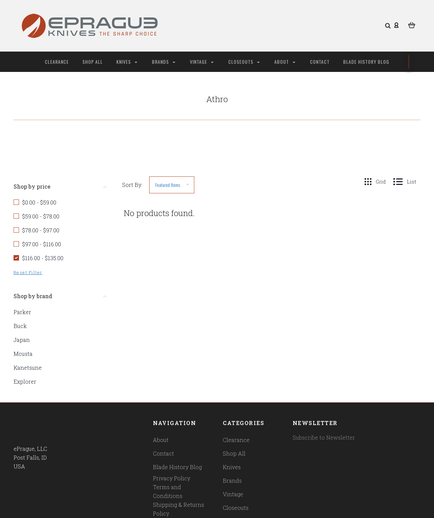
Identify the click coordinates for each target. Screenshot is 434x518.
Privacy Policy (171, 478)
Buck (20, 325)
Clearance (57, 61)
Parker (22, 311)
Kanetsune (28, 367)
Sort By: (132, 184)
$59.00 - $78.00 (40, 216)
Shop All (92, 61)
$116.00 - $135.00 (42, 258)
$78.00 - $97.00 (40, 230)
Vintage (202, 61)
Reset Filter (28, 272)
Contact (320, 61)
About (284, 61)
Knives (126, 61)
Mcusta (23, 353)
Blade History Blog (366, 61)
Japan (22, 339)
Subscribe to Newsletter (324, 437)
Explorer (25, 381)
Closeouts (244, 61)
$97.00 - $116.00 (41, 244)
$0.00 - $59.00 (39, 202)
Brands (163, 61)
